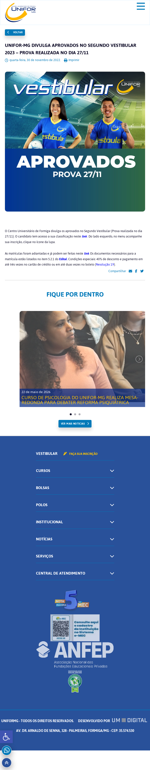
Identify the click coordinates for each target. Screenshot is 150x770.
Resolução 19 (105, 264)
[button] (6, 736)
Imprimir (71, 60)
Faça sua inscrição (80, 454)
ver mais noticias (73, 423)
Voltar (15, 32)
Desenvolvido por (112, 721)
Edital (63, 259)
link (84, 236)
